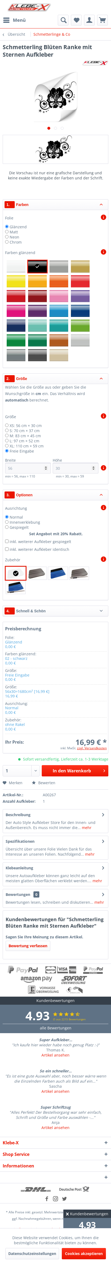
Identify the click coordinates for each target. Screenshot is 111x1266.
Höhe (75, 465)
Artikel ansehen (55, 1055)
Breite (28, 465)
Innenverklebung (25, 522)
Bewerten (43, 782)
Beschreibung (18, 814)
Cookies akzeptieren (84, 1253)
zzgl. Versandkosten (92, 748)
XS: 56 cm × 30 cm (26, 425)
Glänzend (18, 226)
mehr (86, 827)
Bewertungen (18, 894)
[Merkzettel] (76, 20)
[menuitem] (14, 20)
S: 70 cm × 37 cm (25, 430)
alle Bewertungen (55, 1027)
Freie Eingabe (22, 451)
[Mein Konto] (89, 20)
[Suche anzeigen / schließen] (63, 20)
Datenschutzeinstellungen (32, 1253)
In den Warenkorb (79, 770)
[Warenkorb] (102, 20)
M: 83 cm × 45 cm (25, 435)
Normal (16, 517)
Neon (14, 237)
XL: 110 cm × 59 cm (27, 445)
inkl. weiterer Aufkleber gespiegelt (40, 541)
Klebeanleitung (19, 867)
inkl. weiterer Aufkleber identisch (39, 549)
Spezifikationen (20, 841)
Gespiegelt (19, 527)
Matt (14, 231)
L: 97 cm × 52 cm (24, 440)
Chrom (16, 242)
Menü (14, 19)
